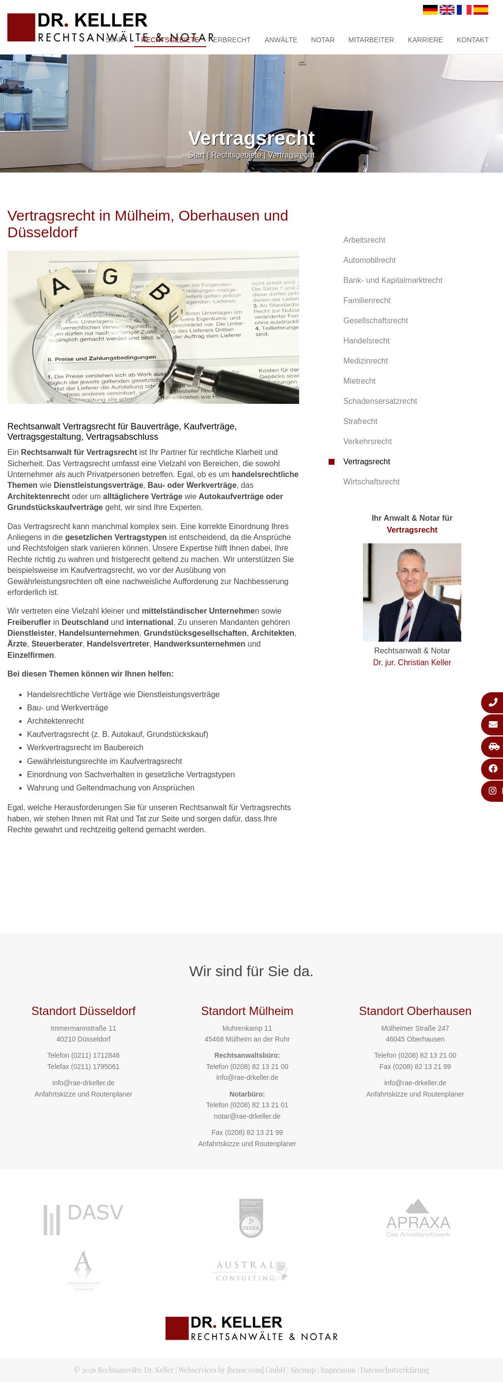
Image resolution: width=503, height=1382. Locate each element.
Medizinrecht (365, 361)
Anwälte (281, 40)
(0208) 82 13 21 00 (259, 1067)
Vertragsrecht (291, 155)
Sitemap (302, 1370)
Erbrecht (232, 40)
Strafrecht (360, 421)
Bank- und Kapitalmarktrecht (393, 280)
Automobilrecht (369, 260)
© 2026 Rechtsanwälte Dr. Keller (123, 1370)
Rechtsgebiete (170, 40)
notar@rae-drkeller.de (247, 1116)
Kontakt (473, 40)
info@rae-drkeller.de (83, 1083)
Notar (323, 40)
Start (117, 40)
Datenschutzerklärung (395, 1370)
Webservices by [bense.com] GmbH (231, 1370)
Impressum (338, 1370)
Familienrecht (367, 300)
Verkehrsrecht (367, 441)
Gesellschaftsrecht (375, 320)
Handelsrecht (366, 341)
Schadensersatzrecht (380, 401)
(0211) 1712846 (95, 1055)
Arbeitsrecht (364, 240)
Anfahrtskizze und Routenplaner (83, 1094)
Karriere (425, 40)
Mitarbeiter (371, 40)
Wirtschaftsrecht (371, 482)
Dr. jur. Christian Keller (412, 662)
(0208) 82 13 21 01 (259, 1105)
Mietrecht (359, 381)
